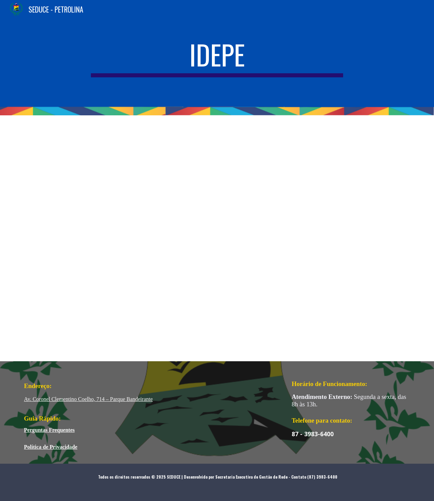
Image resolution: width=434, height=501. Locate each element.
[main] (217, 57)
